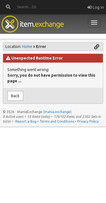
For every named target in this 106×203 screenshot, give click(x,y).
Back (15, 96)
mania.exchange (57, 112)
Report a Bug (25, 121)
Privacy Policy (88, 121)
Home (27, 46)
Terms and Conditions (57, 121)
